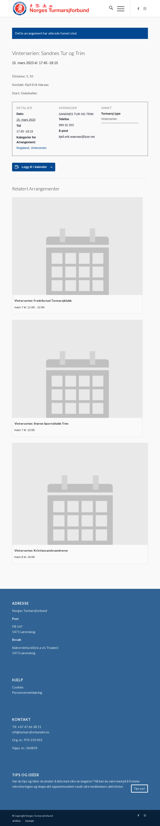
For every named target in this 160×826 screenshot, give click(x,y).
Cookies (17, 687)
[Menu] (118, 8)
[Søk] (109, 8)
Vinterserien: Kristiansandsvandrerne (41, 550)
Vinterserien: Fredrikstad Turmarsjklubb (43, 300)
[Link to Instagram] (145, 8)
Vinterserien (38, 148)
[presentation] (77, 246)
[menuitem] (109, 8)
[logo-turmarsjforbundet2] (66, 8)
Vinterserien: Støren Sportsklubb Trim (41, 423)
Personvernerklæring (27, 692)
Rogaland (23, 148)
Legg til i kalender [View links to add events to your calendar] (34, 167)
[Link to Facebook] (138, 8)
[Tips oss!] (139, 789)
